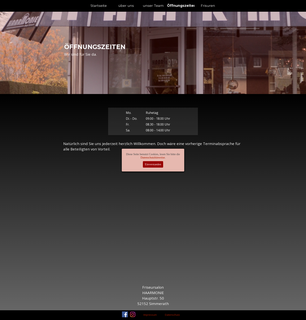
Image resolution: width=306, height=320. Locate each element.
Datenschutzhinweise (153, 157)
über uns (126, 6)
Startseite (99, 6)
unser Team (153, 6)
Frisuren (208, 6)
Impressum (150, 314)
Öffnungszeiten (181, 6)
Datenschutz (172, 314)
